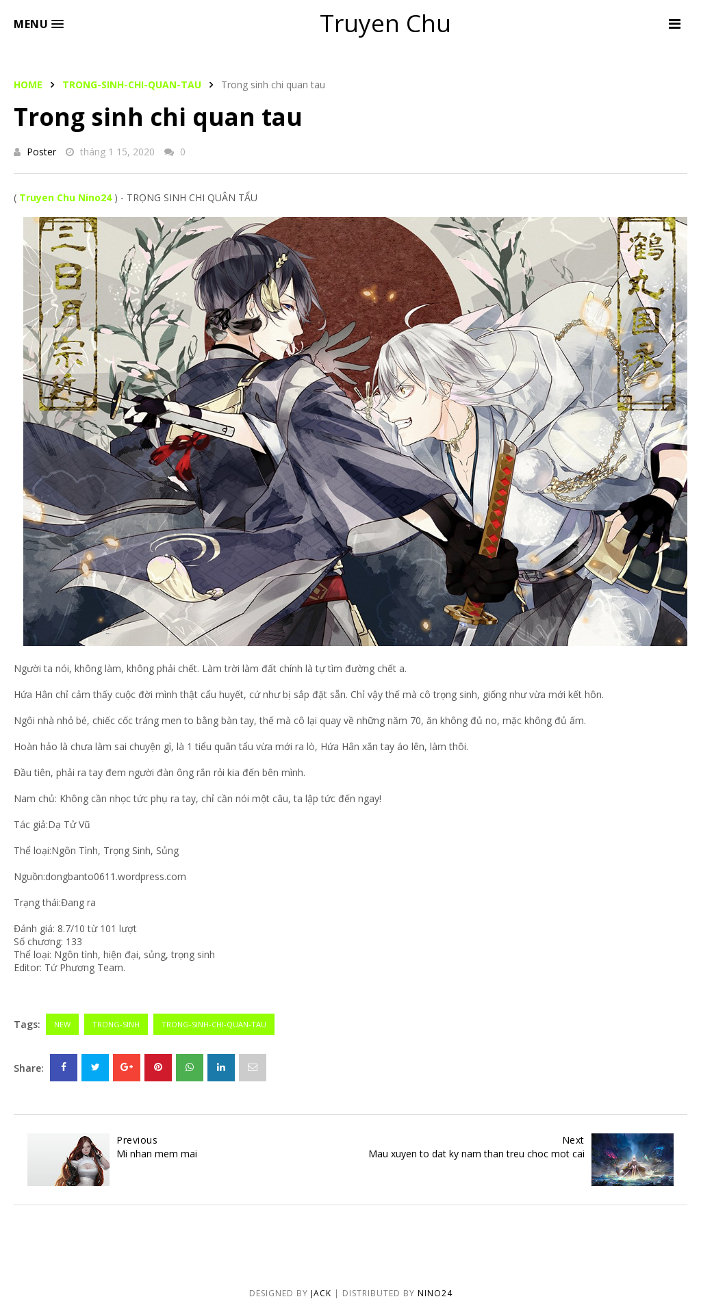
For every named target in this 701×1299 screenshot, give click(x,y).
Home (28, 84)
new (62, 1024)
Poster (41, 151)
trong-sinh (116, 1024)
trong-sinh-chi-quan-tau (131, 84)
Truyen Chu (385, 23)
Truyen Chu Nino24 (65, 197)
